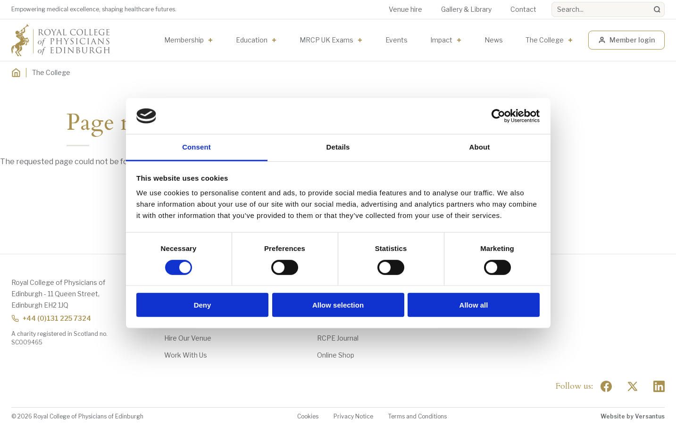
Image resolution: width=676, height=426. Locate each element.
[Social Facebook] (606, 386)
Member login (626, 40)
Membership (184, 40)
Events (396, 40)
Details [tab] (338, 147)
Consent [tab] (196, 147)
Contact (523, 9)
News (493, 40)
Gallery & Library (466, 9)
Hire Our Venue (187, 338)
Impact (441, 40)
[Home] (16, 72)
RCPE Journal (338, 338)
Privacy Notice (353, 416)
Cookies (307, 416)
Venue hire (405, 9)
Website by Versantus (633, 416)
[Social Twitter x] (632, 386)
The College (545, 40)
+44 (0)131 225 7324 (51, 318)
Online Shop (335, 355)
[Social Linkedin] (659, 386)
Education (251, 40)
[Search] (657, 9)
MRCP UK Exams (326, 40)
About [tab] (479, 147)
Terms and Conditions (417, 416)
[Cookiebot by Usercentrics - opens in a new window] (498, 116)
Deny (202, 305)
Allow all (473, 305)
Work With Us (185, 355)
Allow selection (338, 305)
